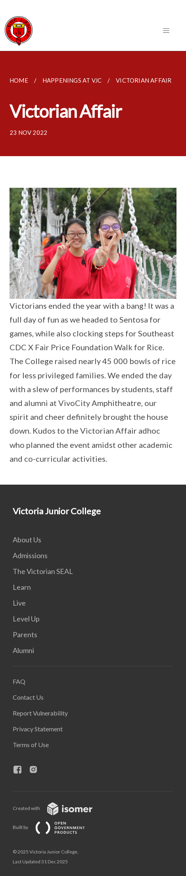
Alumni (23, 650)
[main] (93, 268)
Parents (25, 634)
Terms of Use (31, 744)
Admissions (30, 555)
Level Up (26, 618)
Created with (59, 808)
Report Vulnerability (40, 713)
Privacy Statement (38, 729)
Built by (55, 827)
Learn (22, 587)
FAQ (19, 681)
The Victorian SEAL (43, 571)
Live (19, 602)
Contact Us (28, 697)
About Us (27, 539)
